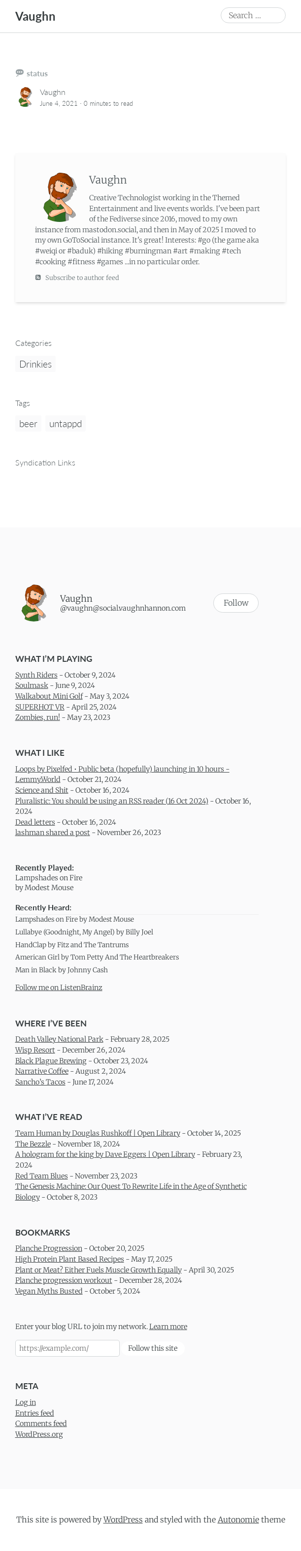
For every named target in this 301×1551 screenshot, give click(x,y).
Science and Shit (41, 790)
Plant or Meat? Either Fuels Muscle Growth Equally (98, 1269)
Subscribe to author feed (77, 277)
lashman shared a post (52, 832)
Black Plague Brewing (51, 1060)
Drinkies (35, 364)
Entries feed (34, 1412)
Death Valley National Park (59, 1039)
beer (28, 423)
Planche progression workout (63, 1280)
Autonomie (238, 1519)
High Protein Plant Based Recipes (69, 1259)
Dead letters (35, 822)
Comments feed (41, 1423)
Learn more (168, 1326)
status (37, 73)
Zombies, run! (37, 717)
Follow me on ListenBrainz (58, 987)
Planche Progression (48, 1248)
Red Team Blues (41, 1175)
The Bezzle (33, 1144)
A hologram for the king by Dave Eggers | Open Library (105, 1154)
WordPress (123, 1519)
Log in (25, 1402)
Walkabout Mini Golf (49, 696)
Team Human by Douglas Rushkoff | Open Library (97, 1133)
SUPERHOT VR (40, 706)
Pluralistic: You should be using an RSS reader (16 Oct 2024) (111, 800)
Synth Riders (36, 675)
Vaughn (35, 16)
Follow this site (152, 1348)
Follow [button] (236, 603)
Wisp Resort (35, 1050)
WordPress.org (39, 1434)
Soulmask (31, 685)
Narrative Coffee (41, 1071)
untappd (65, 423)
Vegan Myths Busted (49, 1291)
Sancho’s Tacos (40, 1082)
